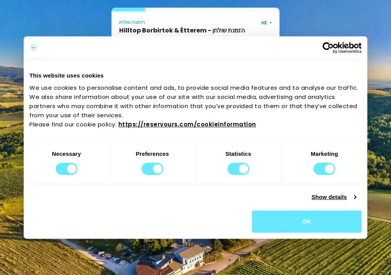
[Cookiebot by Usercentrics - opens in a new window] (328, 47)
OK (306, 221)
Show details (329, 197)
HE (264, 22)
